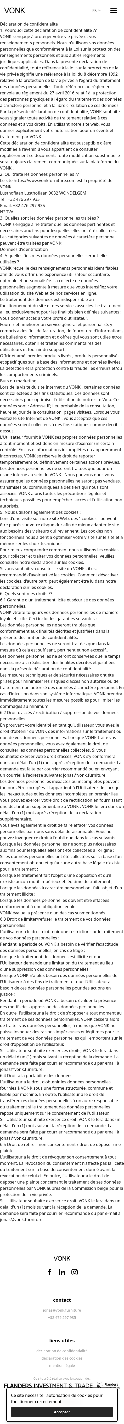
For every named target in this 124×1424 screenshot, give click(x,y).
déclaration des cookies (62, 1358)
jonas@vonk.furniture (84, 775)
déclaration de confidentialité (62, 1350)
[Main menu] (113, 10)
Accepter (62, 1411)
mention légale (62, 1365)
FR (96, 10)
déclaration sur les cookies (57, 562)
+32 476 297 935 (29, 205)
